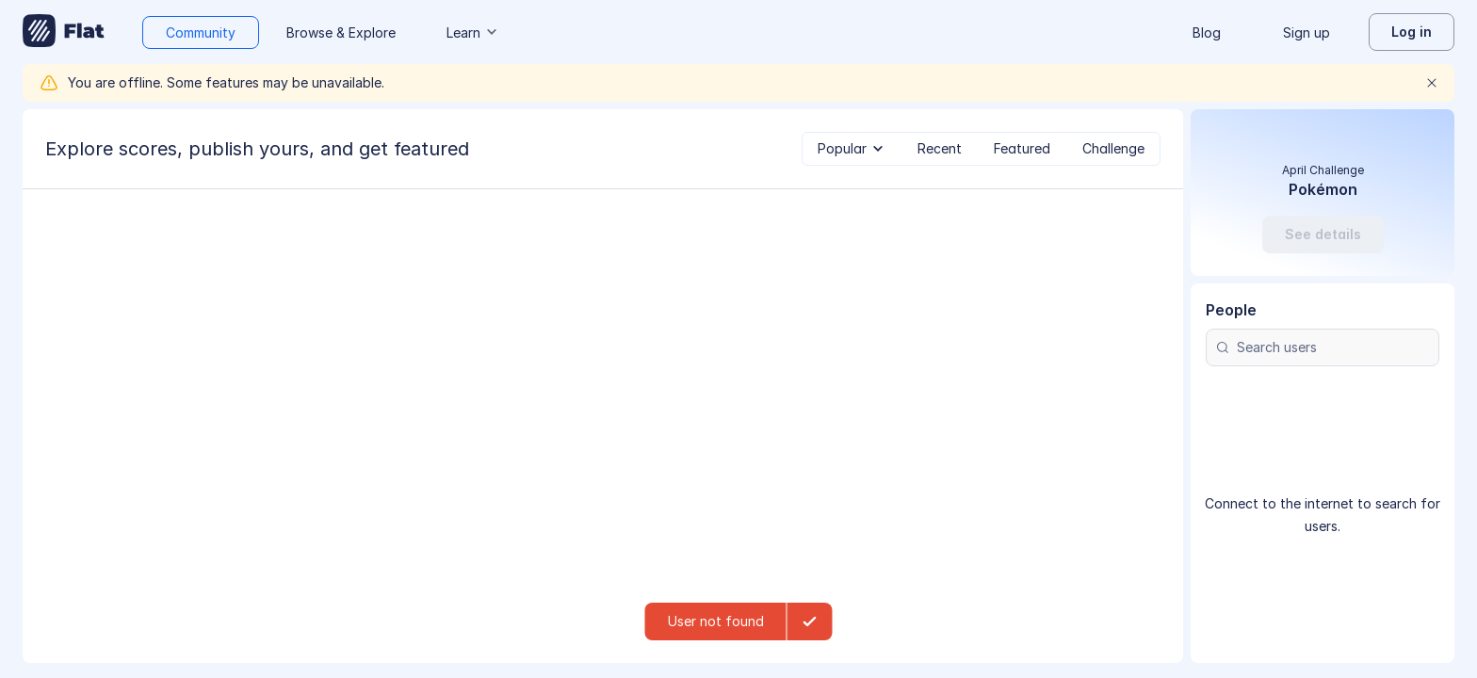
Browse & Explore (341, 32)
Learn (472, 32)
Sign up (1306, 32)
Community (200, 32)
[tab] (851, 149)
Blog (1207, 32)
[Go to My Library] (64, 32)
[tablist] (981, 149)
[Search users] (1322, 443)
